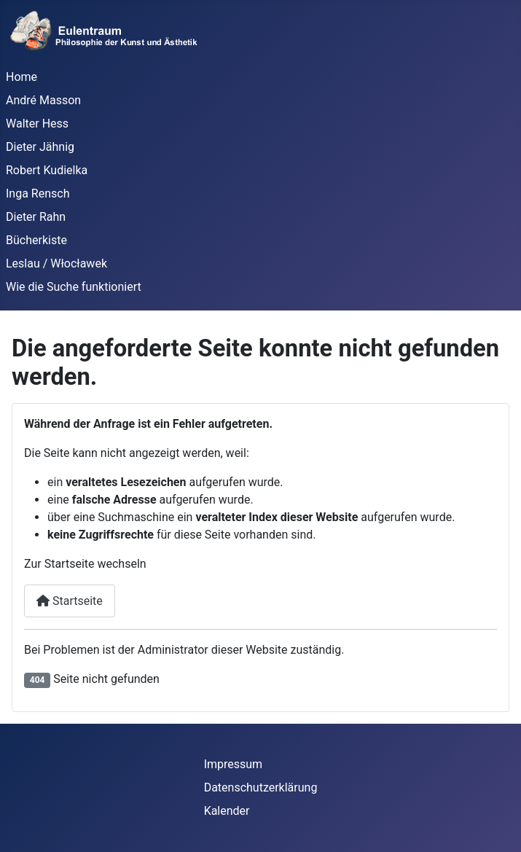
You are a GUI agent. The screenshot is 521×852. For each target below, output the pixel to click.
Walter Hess (37, 123)
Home (21, 77)
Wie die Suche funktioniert (73, 287)
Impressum (233, 764)
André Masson (43, 100)
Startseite (69, 601)
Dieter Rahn (36, 217)
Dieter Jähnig (40, 147)
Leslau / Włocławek (56, 263)
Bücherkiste (36, 240)
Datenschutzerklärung (261, 787)
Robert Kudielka (46, 170)
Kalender (227, 811)
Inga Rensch (37, 193)
